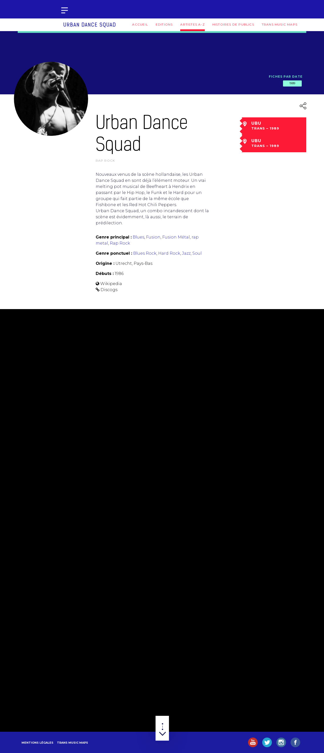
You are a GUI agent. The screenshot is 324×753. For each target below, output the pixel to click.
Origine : (105, 263)
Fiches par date (285, 76)
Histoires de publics (233, 24)
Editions (164, 24)
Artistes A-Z (192, 24)
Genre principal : (114, 237)
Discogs (108, 289)
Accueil (140, 24)
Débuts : (105, 273)
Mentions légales (37, 742)
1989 (292, 83)
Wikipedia (111, 283)
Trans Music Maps (279, 24)
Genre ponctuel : (114, 253)
